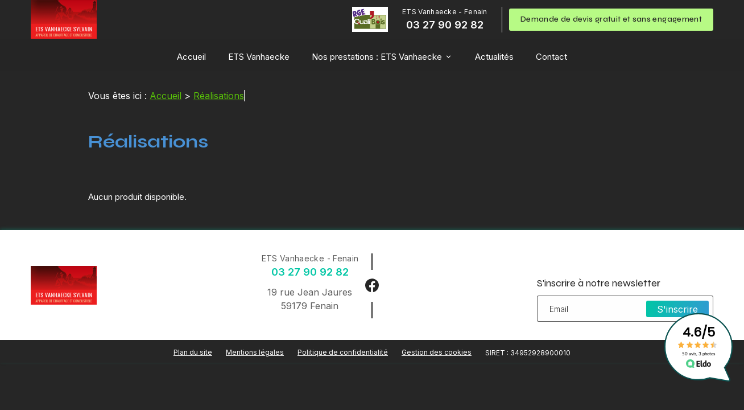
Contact (551, 56)
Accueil (191, 56)
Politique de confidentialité (342, 352)
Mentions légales (255, 352)
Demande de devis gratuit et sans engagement (611, 19)
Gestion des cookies (437, 352)
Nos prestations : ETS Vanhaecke (377, 56)
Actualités (494, 56)
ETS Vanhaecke (259, 56)
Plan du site (192, 352)
